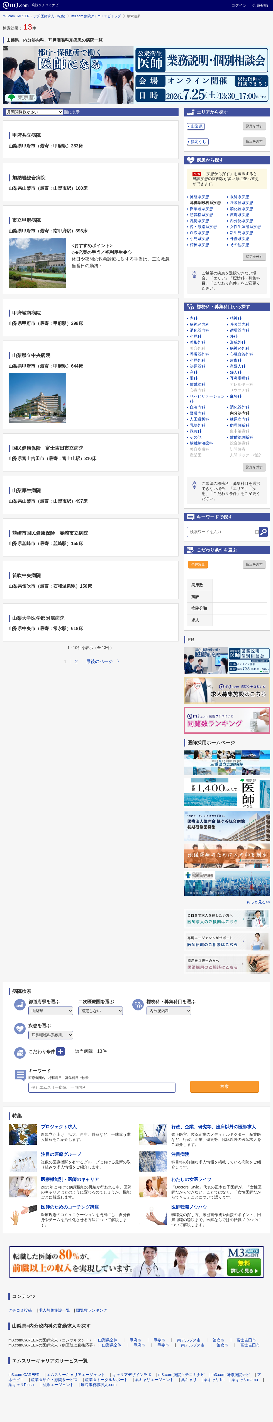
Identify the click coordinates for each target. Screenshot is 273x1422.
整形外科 (197, 342)
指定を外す (254, 126)
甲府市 (135, 1340)
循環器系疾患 (201, 208)
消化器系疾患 (241, 208)
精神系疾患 (199, 244)
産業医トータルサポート (106, 1379)
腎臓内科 (197, 413)
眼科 (194, 378)
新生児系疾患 (241, 232)
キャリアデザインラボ (131, 1374)
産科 (194, 372)
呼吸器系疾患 (241, 202)
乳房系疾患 (199, 220)
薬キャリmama (244, 1379)
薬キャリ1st (214, 1379)
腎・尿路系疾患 (203, 226)
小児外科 (197, 360)
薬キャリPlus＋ (21, 1384)
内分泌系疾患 (241, 220)
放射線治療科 (201, 443)
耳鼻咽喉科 (239, 378)
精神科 (236, 318)
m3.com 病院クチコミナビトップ (96, 16)
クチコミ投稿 (20, 1310)
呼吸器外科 (199, 354)
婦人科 (236, 372)
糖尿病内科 (239, 419)
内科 (194, 318)
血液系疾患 (199, 232)
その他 (195, 437)
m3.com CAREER (24, 1374)
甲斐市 (159, 1340)
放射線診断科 (241, 437)
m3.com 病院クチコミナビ (181, 1374)
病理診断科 (239, 425)
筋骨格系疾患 (201, 214)
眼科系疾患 (239, 197)
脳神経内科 (199, 324)
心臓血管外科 (241, 354)
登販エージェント (58, 1384)
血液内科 (197, 407)
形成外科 (237, 342)
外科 (234, 336)
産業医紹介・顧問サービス (54, 1379)
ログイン (239, 5)
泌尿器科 (197, 366)
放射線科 (197, 384)
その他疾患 (239, 244)
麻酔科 (236, 396)
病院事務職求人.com (98, 1384)
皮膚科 (236, 360)
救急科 (195, 431)
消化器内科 (199, 330)
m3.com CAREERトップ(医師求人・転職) (34, 16)
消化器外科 (239, 407)
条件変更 (198, 564)
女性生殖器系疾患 (245, 226)
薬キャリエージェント (154, 1379)
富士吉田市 (246, 1340)
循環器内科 (239, 330)
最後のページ (99, 661)
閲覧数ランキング (91, 1310)
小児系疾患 (199, 238)
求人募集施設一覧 (54, 1310)
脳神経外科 (239, 348)
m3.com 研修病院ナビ (230, 1374)
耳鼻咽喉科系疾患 (205, 202)
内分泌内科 (239, 413)
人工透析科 (199, 419)
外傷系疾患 (239, 238)
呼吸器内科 (239, 324)
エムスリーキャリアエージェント (76, 1374)
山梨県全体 (108, 1340)
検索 (224, 1086)
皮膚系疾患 (239, 214)
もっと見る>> (258, 902)
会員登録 (260, 5)
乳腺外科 (197, 425)
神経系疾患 (199, 197)
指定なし (198, 141)
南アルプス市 (189, 1340)
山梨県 (197, 126)
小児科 (195, 336)
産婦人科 (237, 366)
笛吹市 (218, 1340)
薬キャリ (189, 1379)
